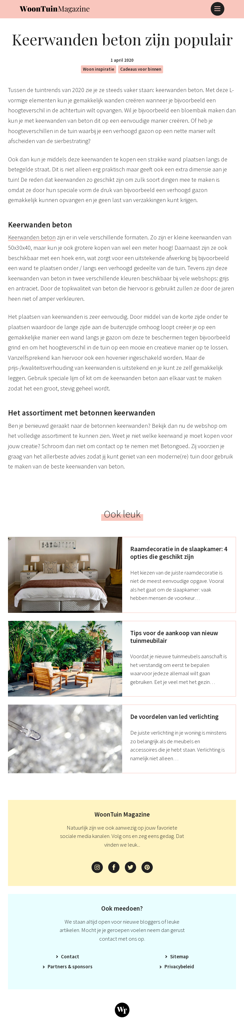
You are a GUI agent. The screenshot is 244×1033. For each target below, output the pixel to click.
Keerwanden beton (32, 237)
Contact (70, 956)
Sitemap (179, 956)
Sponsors (82, 966)
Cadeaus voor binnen (140, 69)
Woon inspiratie (98, 69)
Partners (57, 966)
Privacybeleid (179, 966)
